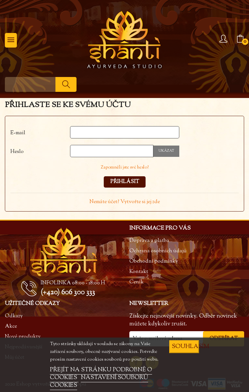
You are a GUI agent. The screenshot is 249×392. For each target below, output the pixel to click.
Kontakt (138, 272)
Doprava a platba (149, 241)
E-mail (17, 133)
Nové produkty (23, 337)
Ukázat (166, 150)
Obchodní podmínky (153, 261)
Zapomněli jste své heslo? (124, 167)
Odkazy (14, 316)
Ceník (136, 282)
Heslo (17, 152)
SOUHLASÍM (185, 346)
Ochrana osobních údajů (157, 251)
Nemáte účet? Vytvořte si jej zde (124, 202)
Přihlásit (124, 182)
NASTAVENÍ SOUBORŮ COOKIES (99, 382)
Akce (11, 326)
